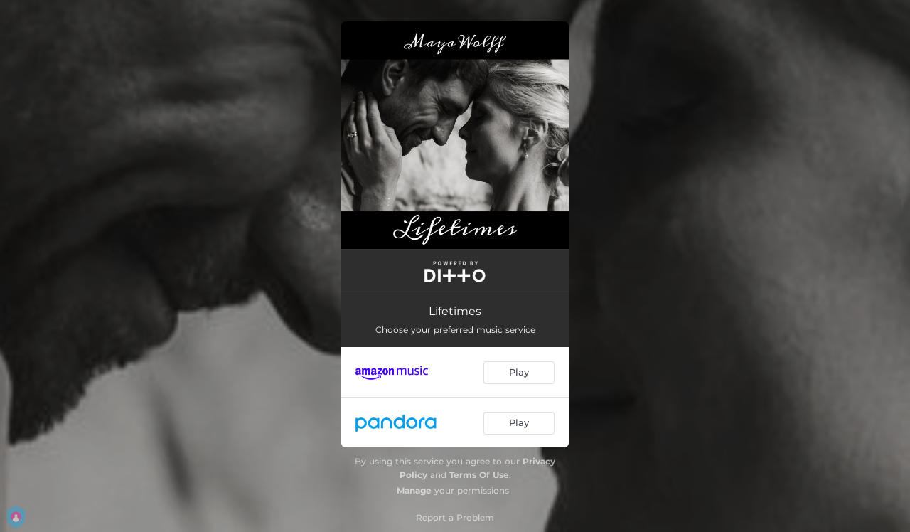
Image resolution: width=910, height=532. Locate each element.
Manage (414, 490)
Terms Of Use (479, 474)
